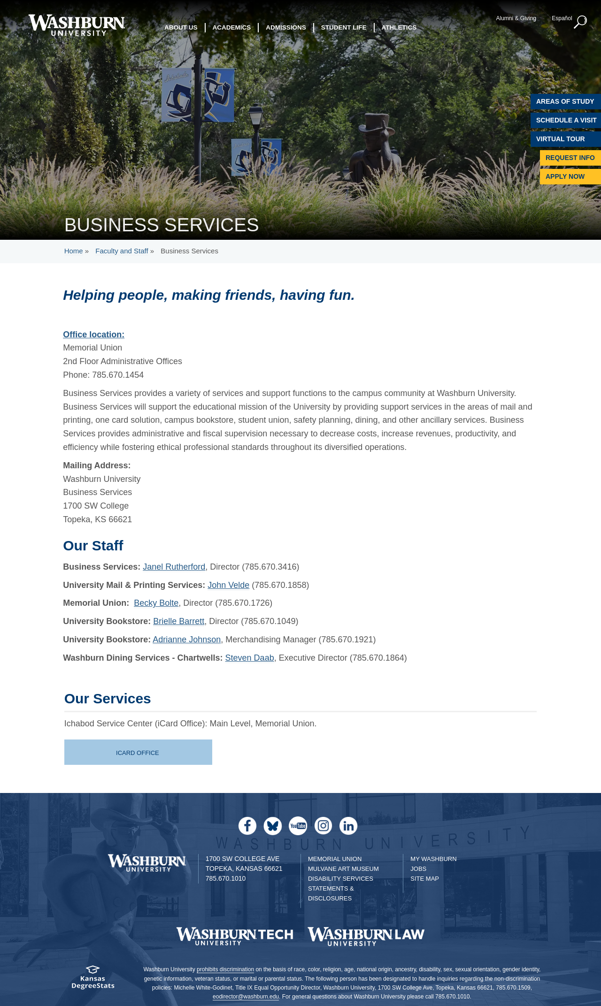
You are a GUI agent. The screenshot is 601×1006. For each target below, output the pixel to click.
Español (561, 18)
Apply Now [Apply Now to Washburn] (565, 176)
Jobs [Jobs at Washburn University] (418, 868)
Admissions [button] (286, 27)
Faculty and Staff (121, 251)
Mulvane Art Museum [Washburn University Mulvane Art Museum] (343, 868)
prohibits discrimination (225, 969)
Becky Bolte (156, 603)
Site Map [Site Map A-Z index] (424, 878)
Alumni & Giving (515, 18)
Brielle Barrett (178, 621)
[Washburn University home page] (76, 25)
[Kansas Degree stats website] (92, 980)
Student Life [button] (344, 27)
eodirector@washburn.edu (246, 996)
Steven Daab (249, 658)
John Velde (228, 585)
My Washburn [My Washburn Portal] (433, 858)
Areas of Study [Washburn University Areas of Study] (565, 101)
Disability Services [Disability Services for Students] (340, 878)
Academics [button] (232, 27)
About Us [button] (181, 27)
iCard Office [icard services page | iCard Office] (137, 752)
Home (73, 251)
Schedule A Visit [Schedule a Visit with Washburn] (566, 120)
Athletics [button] (399, 27)
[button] (580, 22)
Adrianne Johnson (187, 639)
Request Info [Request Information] (570, 157)
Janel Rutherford (174, 567)
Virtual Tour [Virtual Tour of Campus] (560, 139)
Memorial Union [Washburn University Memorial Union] (335, 858)
